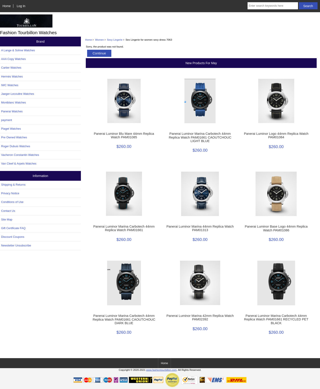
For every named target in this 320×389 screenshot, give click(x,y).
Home (6, 6)
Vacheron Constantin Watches (20, 155)
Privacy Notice (10, 193)
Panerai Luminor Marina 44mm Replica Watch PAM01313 (200, 228)
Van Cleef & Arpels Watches (18, 163)
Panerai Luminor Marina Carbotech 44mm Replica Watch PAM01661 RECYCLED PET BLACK (276, 319)
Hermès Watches (12, 76)
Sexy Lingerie (114, 39)
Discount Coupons (12, 236)
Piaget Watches (11, 128)
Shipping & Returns (13, 184)
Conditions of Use (12, 202)
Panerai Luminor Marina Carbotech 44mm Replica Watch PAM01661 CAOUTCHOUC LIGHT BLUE (200, 137)
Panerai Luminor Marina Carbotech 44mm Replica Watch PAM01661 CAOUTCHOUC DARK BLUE (124, 319)
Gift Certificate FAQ (13, 228)
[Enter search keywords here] (273, 5)
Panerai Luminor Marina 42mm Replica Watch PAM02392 (200, 317)
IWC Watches (9, 85)
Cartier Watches (11, 67)
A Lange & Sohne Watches (18, 50)
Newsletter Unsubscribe (16, 245)
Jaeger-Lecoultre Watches (17, 93)
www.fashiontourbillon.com (161, 369)
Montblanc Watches (13, 102)
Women (99, 39)
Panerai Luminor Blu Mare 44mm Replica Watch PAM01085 (124, 135)
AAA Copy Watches (13, 59)
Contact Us (8, 210)
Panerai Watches (12, 111)
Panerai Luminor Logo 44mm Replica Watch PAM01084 (276, 135)
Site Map (6, 219)
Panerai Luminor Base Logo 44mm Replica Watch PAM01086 (276, 228)
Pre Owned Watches (14, 137)
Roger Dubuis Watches (15, 146)
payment (6, 120)
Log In (21, 6)
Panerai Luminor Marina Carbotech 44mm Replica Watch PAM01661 (124, 228)
